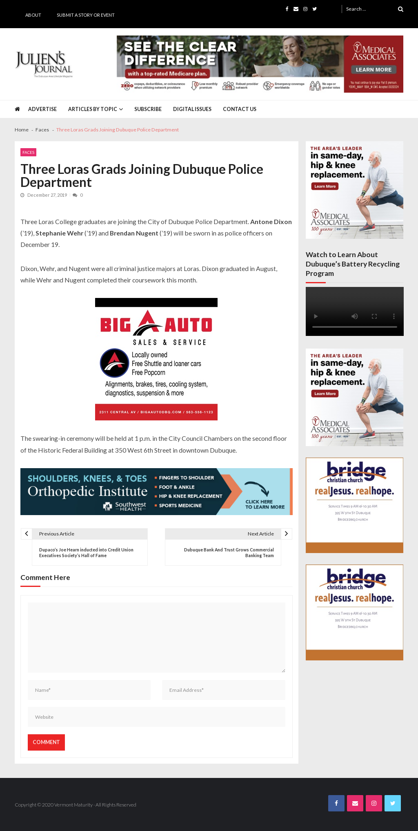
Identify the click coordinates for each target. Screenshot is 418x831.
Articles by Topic (92, 109)
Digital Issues (192, 109)
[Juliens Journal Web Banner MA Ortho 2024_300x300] (355, 190)
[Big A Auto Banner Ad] (156, 359)
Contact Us (239, 109)
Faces (28, 152)
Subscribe (148, 109)
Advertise (42, 109)
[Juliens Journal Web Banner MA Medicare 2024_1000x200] (260, 64)
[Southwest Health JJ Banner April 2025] (156, 491)
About (33, 15)
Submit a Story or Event (86, 15)
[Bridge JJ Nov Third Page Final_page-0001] (355, 505)
